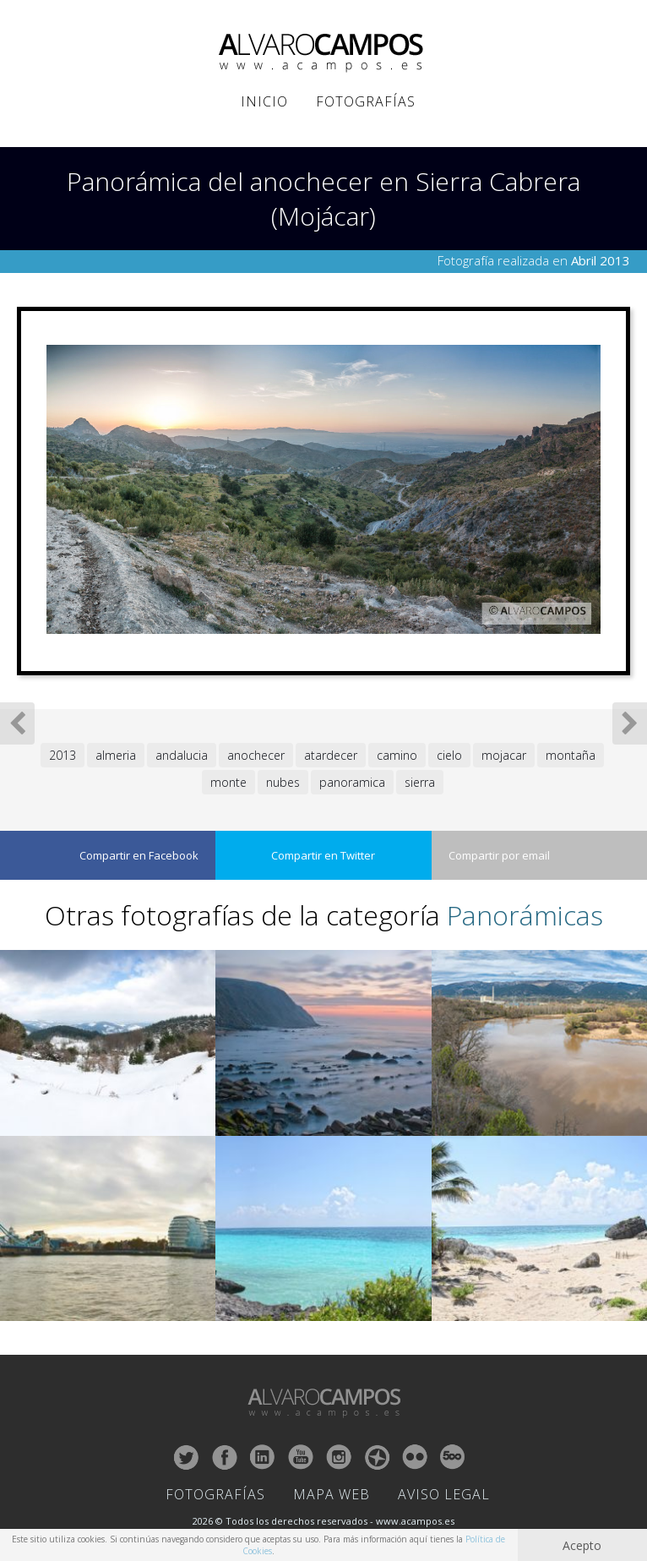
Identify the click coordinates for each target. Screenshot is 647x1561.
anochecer (256, 755)
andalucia (181, 755)
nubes (283, 782)
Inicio (264, 101)
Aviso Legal (444, 1494)
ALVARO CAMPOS (324, 53)
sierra (420, 782)
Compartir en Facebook (138, 855)
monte (228, 782)
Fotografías (366, 101)
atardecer (330, 755)
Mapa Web (331, 1494)
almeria (115, 755)
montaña (570, 755)
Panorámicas (525, 915)
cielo (449, 755)
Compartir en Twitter (323, 855)
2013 (62, 755)
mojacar (503, 755)
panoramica (352, 782)
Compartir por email (499, 855)
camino (397, 755)
